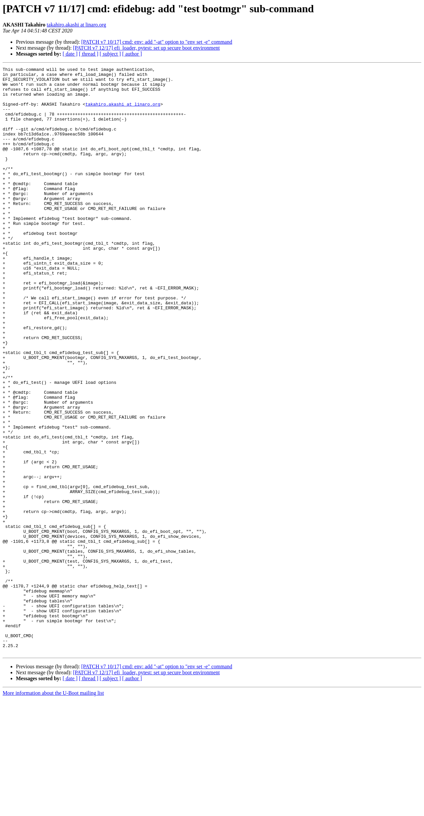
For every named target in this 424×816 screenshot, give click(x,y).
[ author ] (132, 54)
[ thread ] (88, 54)
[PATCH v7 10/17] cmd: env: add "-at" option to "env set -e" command (156, 42)
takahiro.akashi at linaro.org (76, 24)
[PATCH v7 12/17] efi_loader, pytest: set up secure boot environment (146, 48)
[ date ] (70, 54)
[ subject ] (110, 54)
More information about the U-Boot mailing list (53, 810)
